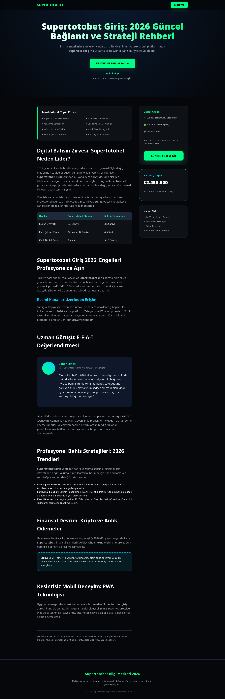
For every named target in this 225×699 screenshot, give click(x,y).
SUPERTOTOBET (50, 4)
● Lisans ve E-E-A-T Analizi (99, 123)
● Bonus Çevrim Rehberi (54, 134)
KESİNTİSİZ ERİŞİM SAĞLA (112, 63)
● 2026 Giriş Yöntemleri (97, 118)
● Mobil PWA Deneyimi (97, 129)
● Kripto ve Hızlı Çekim (53, 129)
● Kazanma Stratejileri (53, 123)
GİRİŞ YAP (179, 5)
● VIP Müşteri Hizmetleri (98, 134)
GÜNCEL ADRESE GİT (163, 156)
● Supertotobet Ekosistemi (55, 118)
